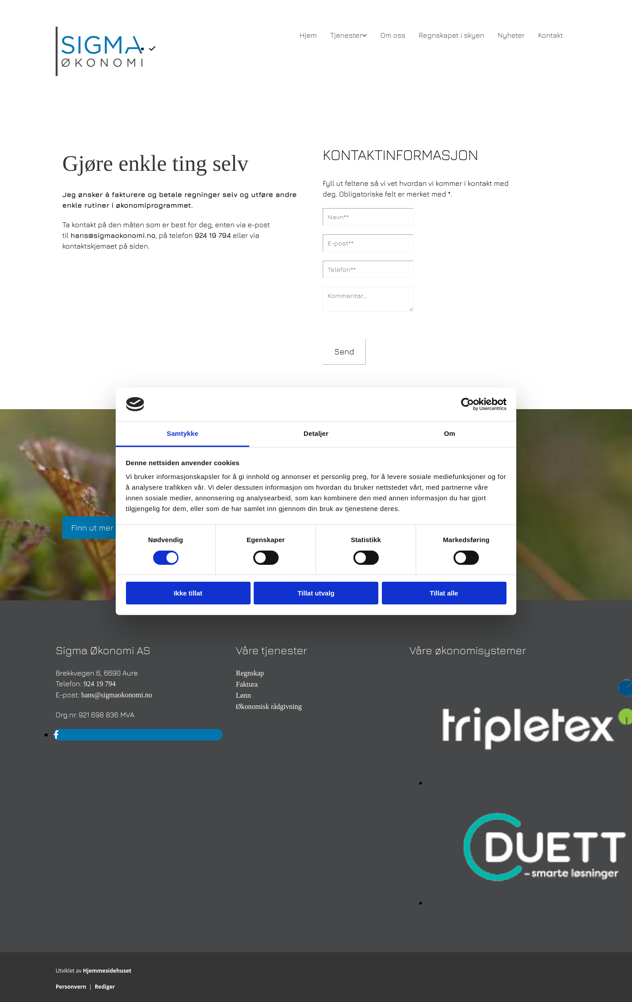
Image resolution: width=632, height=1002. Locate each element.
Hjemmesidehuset (107, 970)
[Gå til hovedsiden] (99, 73)
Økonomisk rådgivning (269, 706)
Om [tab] (449, 433)
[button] (92, 527)
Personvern (71, 986)
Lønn (243, 695)
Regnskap (250, 673)
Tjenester (346, 35)
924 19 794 (212, 235)
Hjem (308, 35)
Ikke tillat (188, 593)
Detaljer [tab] (316, 433)
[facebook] (56, 734)
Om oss (392, 35)
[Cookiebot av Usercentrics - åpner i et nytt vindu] (467, 404)
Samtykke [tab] (183, 433)
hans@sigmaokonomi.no (112, 235)
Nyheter (511, 35)
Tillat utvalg (315, 593)
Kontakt (550, 35)
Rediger (105, 986)
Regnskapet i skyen (451, 35)
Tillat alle (444, 593)
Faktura (247, 684)
